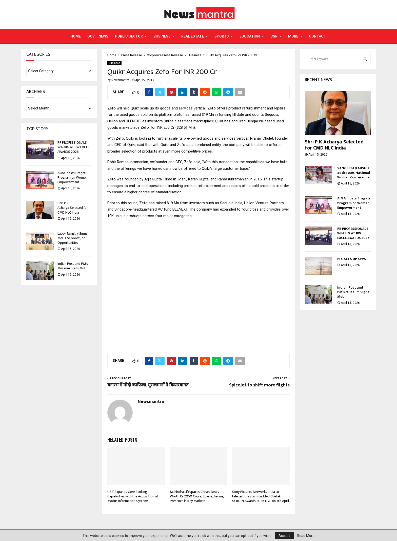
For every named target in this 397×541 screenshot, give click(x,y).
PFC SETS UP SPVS (351, 259)
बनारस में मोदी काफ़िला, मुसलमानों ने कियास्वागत (147, 385)
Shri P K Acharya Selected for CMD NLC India (72, 207)
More (293, 36)
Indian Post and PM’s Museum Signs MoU (72, 266)
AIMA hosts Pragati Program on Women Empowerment (72, 177)
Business (162, 36)
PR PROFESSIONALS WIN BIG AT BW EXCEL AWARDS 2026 (73, 147)
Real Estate (192, 36)
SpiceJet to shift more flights (259, 385)
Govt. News (97, 36)
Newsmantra (120, 80)
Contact (317, 36)
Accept (284, 536)
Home (75, 36)
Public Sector (129, 36)
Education (250, 36)
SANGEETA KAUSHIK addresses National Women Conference (353, 172)
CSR (273, 36)
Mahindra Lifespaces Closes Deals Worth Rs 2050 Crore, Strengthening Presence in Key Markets (197, 496)
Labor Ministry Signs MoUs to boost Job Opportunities (72, 238)
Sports (221, 36)
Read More (305, 535)
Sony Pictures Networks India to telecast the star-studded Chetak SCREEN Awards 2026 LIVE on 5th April (260, 496)
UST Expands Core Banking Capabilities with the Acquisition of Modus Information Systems (132, 496)
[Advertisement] (198, 288)
